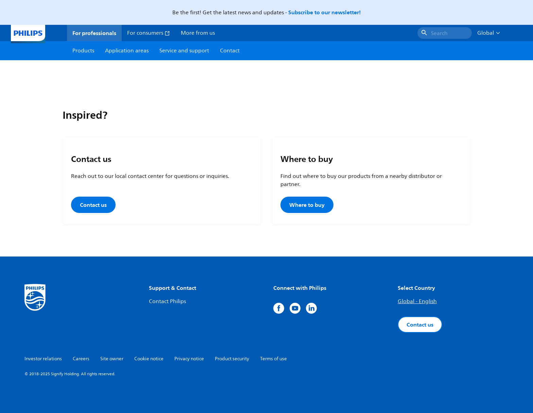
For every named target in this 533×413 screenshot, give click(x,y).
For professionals (94, 33)
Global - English (417, 301)
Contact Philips (167, 301)
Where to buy (307, 205)
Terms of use (273, 359)
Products (83, 50)
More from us (198, 33)
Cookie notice (149, 359)
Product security (232, 359)
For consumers (148, 33)
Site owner (111, 359)
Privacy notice (189, 359)
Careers (81, 359)
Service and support (184, 50)
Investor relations (43, 359)
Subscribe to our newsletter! (324, 12)
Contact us (93, 205)
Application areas (127, 50)
